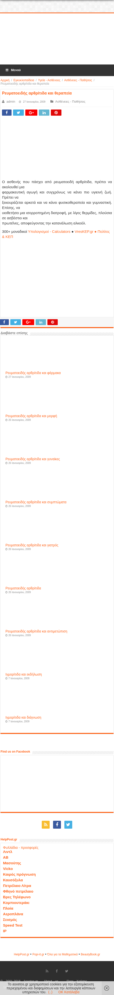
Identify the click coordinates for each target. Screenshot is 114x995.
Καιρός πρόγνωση (19, 874)
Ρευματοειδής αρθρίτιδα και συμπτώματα (35, 502)
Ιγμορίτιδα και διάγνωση (23, 717)
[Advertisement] (57, 39)
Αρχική (4, 80)
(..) (50, 992)
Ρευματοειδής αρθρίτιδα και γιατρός (31, 545)
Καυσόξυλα (13, 880)
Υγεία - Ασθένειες (49, 80)
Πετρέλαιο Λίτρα (17, 886)
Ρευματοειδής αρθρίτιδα (23, 588)
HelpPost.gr (21, 954)
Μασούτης (12, 863)
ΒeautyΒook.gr (90, 954)
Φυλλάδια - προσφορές (20, 848)
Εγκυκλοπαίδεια (24, 80)
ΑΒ (5, 857)
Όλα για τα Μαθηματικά (62, 954)
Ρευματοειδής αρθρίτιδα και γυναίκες (32, 459)
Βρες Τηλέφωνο (16, 897)
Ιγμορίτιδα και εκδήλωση (23, 674)
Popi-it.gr (38, 954)
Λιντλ (7, 852)
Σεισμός (10, 919)
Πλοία (8, 908)
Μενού (13, 70)
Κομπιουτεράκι (16, 902)
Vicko (8, 869)
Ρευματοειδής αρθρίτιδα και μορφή (31, 416)
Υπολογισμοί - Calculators (49, 231)
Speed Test (12, 925)
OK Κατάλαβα (68, 992)
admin (10, 101)
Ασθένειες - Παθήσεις (78, 80)
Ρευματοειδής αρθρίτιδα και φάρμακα (33, 373)
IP (4, 931)
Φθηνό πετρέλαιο (18, 891)
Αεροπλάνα (13, 914)
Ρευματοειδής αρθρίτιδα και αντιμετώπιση (36, 631)
